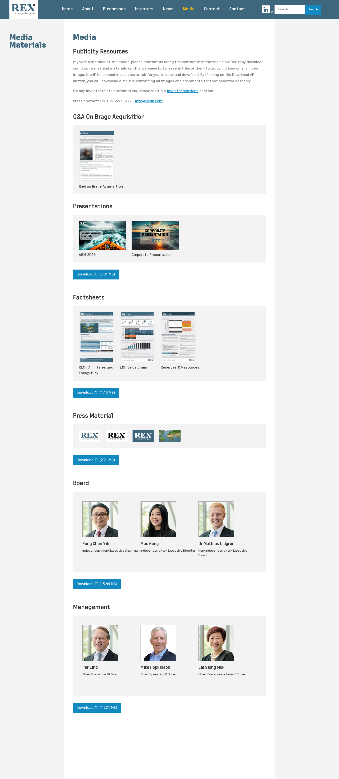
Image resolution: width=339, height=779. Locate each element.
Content (212, 9)
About (88, 9)
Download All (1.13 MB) (96, 392)
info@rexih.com (149, 101)
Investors (144, 9)
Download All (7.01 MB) (96, 274)
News (168, 9)
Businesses (114, 9)
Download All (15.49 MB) (97, 584)
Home (67, 9)
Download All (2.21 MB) (96, 460)
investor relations (182, 91)
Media (188, 9)
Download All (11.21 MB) (97, 707)
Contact (237, 9)
